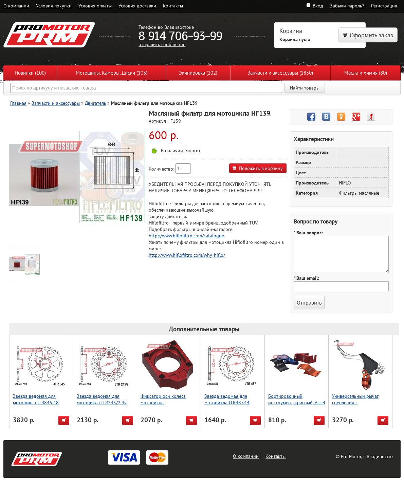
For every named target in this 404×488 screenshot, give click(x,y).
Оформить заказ (368, 35)
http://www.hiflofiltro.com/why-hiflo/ (187, 255)
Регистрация (384, 5)
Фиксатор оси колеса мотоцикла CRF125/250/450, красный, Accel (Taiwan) (169, 405)
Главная (18, 103)
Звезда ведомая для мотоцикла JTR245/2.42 (102, 399)
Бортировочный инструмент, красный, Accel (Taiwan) (296, 402)
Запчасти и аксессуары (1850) (280, 73)
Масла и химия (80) (365, 73)
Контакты (173, 5)
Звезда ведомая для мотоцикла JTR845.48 (36, 399)
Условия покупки (54, 5)
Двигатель (95, 103)
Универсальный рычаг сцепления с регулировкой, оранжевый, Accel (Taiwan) (360, 405)
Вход (314, 5)
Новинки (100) (30, 73)
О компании (16, 5)
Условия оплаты (95, 5)
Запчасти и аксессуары (56, 103)
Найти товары (304, 88)
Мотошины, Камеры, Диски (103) (111, 73)
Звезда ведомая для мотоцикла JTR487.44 (227, 399)
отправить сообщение (162, 44)
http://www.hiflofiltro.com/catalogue (186, 235)
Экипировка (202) (198, 73)
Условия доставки (137, 5)
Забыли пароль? (347, 5)
